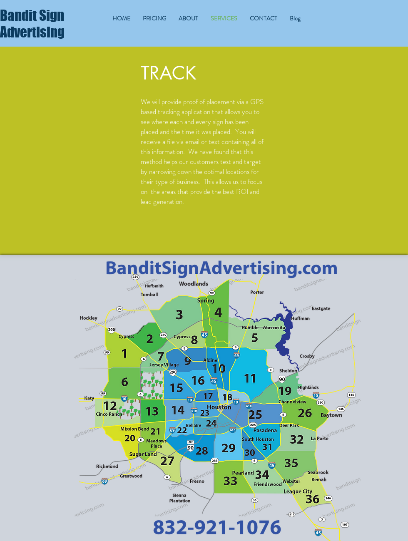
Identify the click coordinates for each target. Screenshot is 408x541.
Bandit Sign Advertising (32, 23)
